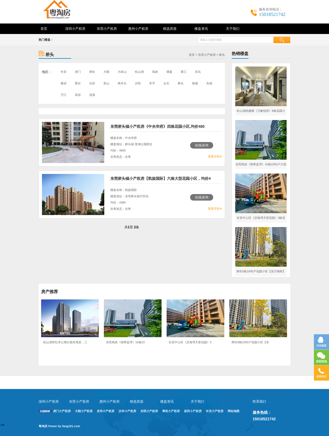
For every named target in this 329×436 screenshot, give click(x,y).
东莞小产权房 (107, 28)
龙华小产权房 (105, 411)
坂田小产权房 (193, 411)
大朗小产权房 (84, 411)
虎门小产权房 (62, 411)
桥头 (222, 54)
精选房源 (169, 28)
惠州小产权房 (138, 28)
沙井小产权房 (127, 411)
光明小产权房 (149, 411)
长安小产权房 (214, 411)
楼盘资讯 (201, 28)
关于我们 (232, 28)
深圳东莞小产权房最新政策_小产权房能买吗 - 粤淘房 (62, 9)
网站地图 (233, 411)
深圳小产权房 (75, 28)
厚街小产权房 (171, 411)
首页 (43, 28)
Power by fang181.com (64, 426)
